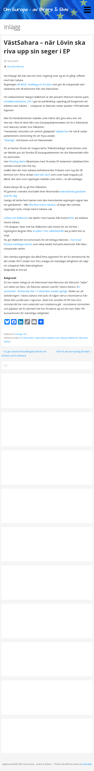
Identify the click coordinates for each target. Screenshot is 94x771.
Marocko (83, 337)
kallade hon (62, 131)
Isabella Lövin (53, 337)
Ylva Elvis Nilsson (15, 66)
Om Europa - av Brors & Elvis (35, 9)
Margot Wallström (69, 337)
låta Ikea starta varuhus (41, 204)
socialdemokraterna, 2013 (18, 101)
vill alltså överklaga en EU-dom (34, 84)
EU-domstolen (27, 337)
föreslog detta (17, 161)
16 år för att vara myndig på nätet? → (74, 351)
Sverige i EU (21, 334)
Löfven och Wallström (16, 218)
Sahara (7, 341)
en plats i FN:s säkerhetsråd (48, 231)
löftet (71, 218)
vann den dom (42, 174)
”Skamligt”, (10, 140)
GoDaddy (87, 764)
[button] (88, 7)
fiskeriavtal (40, 337)
